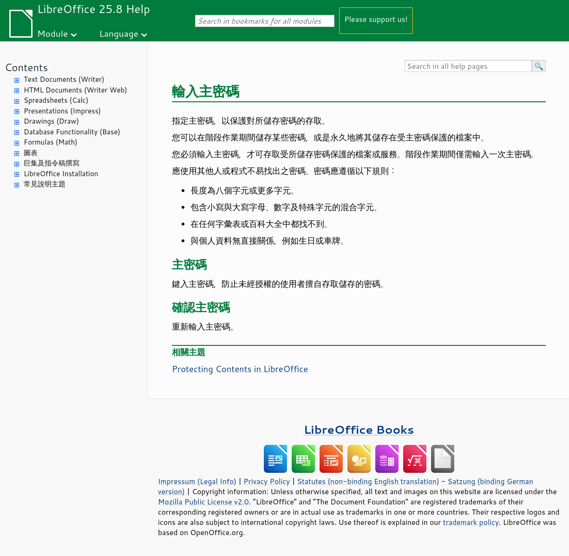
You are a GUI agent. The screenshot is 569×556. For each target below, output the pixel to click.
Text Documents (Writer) (64, 79)
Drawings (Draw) (51, 121)
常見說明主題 (44, 184)
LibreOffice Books (359, 429)
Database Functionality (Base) (72, 132)
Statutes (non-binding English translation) (368, 481)
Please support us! (376, 18)
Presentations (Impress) (62, 111)
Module (52, 33)
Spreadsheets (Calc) (56, 100)
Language (118, 33)
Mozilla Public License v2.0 (203, 501)
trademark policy (471, 522)
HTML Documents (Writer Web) (75, 90)
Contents (26, 67)
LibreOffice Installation (61, 174)
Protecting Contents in (240, 369)
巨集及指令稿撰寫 (51, 163)
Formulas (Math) (51, 142)
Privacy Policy (266, 481)
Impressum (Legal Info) (197, 481)
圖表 (31, 153)
